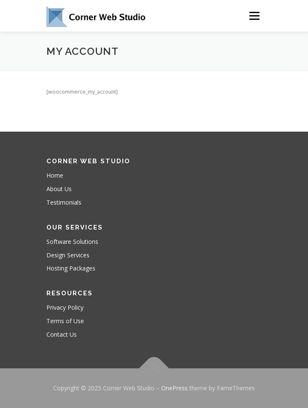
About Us (59, 189)
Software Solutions (72, 242)
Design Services (67, 255)
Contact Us (61, 334)
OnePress (174, 388)
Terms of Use (65, 321)
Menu (254, 15)
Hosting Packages (70, 268)
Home (54, 175)
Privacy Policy (65, 307)
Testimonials (63, 202)
